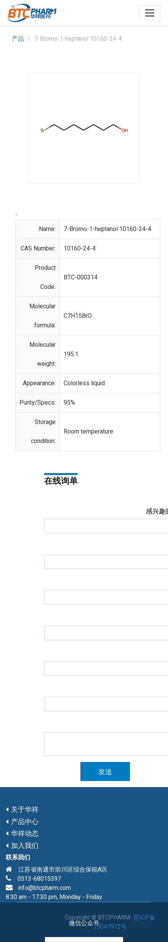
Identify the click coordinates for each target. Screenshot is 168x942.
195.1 (71, 354)
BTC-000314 (81, 277)
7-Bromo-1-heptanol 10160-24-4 (107, 229)
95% (69, 402)
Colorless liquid (84, 383)
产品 (18, 38)
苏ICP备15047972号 (124, 922)
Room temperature (88, 431)
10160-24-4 (80, 248)
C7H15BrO (78, 315)
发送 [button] (105, 772)
